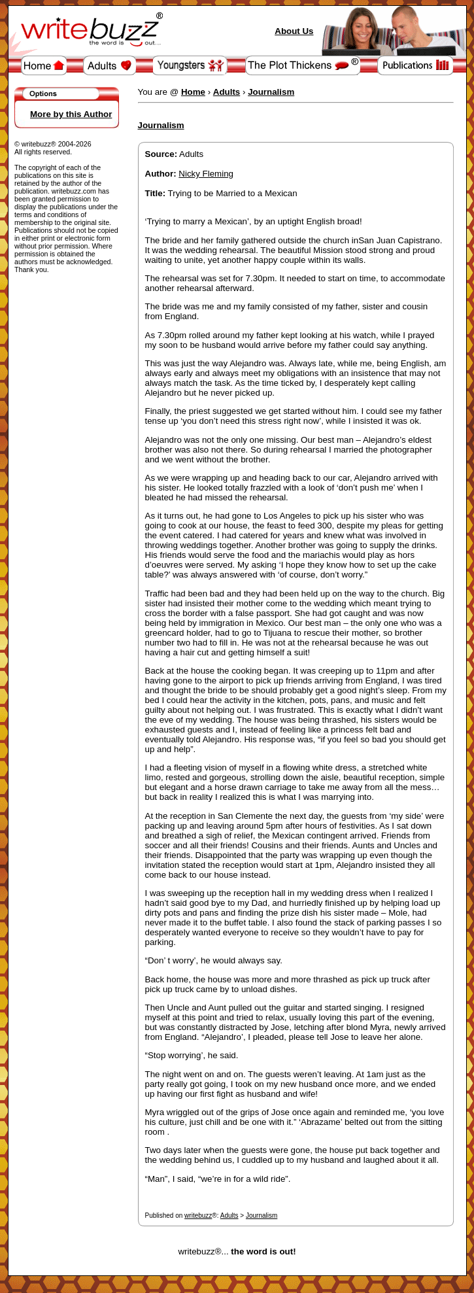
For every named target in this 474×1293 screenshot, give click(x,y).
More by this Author (71, 114)
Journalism (261, 1215)
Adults (229, 1215)
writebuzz (198, 1215)
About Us (294, 31)
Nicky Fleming (205, 174)
